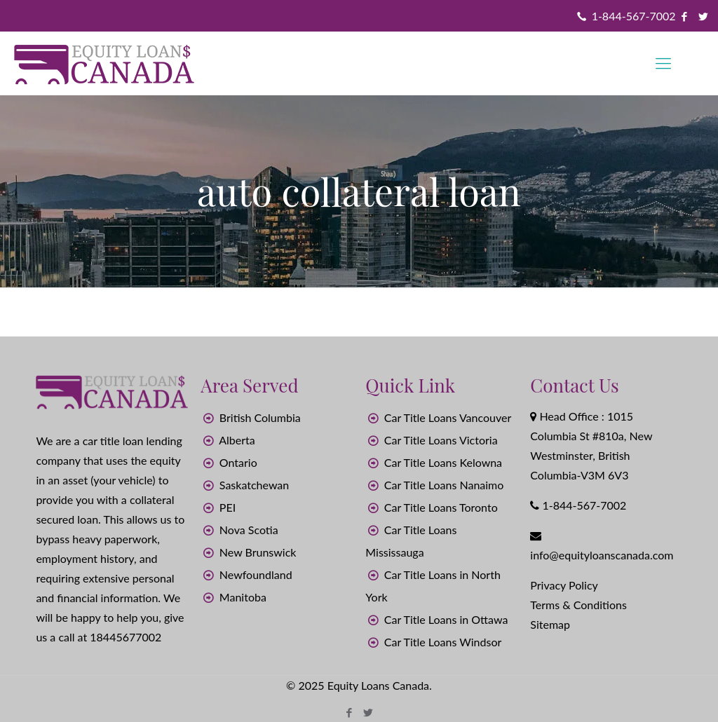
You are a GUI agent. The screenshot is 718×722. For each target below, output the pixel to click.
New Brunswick (258, 552)
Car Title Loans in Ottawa (446, 619)
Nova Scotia (248, 529)
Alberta (237, 440)
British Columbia (260, 417)
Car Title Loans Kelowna (443, 462)
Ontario (238, 462)
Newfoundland (255, 574)
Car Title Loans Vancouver (447, 417)
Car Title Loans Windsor (443, 641)
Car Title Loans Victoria (441, 440)
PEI (227, 507)
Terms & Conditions (578, 604)
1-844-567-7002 (634, 15)
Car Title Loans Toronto (441, 507)
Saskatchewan (254, 484)
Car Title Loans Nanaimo (444, 484)
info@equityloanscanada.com (601, 554)
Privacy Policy (564, 585)
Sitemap (550, 624)
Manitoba (242, 597)
